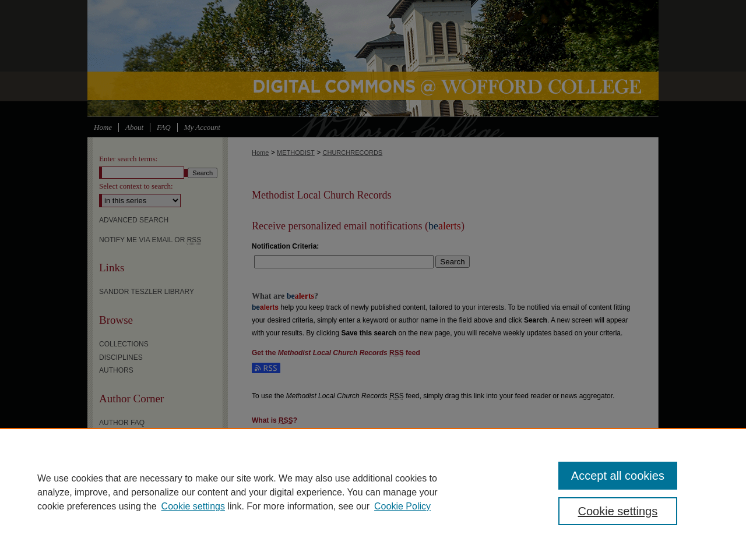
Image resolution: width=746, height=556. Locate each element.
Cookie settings (193, 506)
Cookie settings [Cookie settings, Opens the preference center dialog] (618, 511)
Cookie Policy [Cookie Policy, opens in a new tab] (402, 506)
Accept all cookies (617, 475)
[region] (373, 492)
